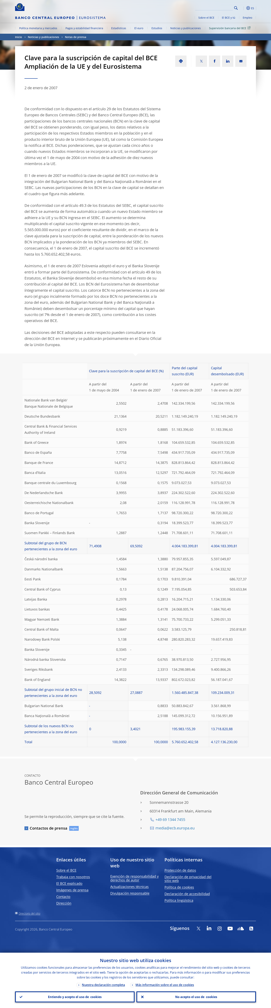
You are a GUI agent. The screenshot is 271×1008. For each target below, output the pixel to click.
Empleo (247, 17)
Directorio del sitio (29, 913)
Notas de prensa (75, 37)
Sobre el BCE (206, 17)
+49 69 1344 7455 (170, 819)
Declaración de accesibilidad (187, 894)
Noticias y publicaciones (185, 28)
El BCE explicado (69, 883)
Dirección (63, 903)
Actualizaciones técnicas (129, 886)
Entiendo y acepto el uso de (75, 997)
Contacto (63, 896)
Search (236, 8)
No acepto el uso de (196, 997)
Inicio (18, 37)
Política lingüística (178, 900)
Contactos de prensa (48, 828)
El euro (138, 28)
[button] (243, 8)
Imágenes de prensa (72, 890)
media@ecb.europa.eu (175, 828)
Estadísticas (118, 28)
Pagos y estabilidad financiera (84, 28)
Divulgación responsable (129, 893)
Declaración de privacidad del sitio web (188, 879)
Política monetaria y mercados (38, 28)
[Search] (214, 7)
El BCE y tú (228, 17)
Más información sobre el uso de (165, 985)
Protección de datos (180, 870)
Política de (179, 887)
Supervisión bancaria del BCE (230, 28)
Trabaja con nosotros (73, 877)
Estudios (156, 28)
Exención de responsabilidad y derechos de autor (134, 878)
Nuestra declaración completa (103, 985)
